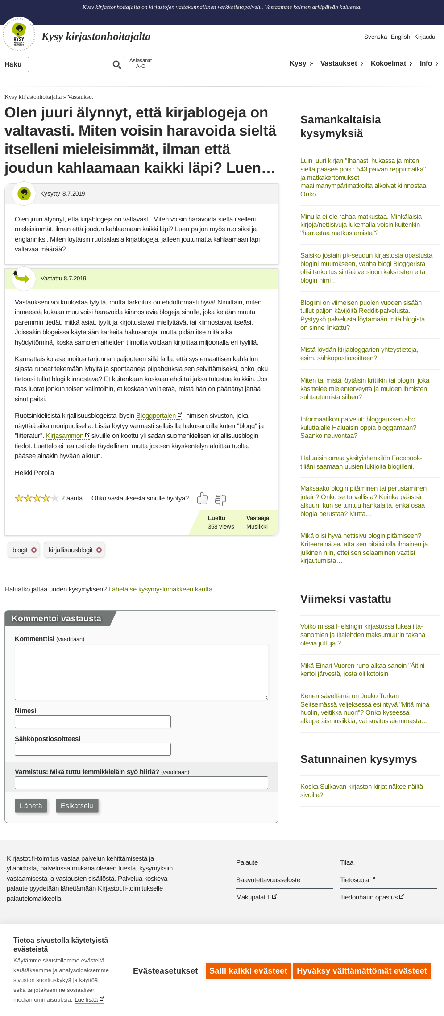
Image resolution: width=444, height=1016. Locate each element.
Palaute (247, 862)
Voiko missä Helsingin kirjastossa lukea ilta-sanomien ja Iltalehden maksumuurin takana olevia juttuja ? (362, 634)
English (400, 36)
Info (426, 63)
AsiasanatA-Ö (140, 63)
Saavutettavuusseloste (268, 879)
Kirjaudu (424, 36)
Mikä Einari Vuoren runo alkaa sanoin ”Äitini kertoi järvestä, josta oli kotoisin (362, 670)
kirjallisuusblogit (71, 550)
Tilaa (346, 862)
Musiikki (257, 526)
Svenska (375, 36)
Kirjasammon (64, 435)
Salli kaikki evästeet (246, 970)
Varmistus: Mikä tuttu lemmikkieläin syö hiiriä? (87, 771)
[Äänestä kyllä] (203, 498)
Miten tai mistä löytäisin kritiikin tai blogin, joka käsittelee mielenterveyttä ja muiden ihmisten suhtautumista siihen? (364, 388)
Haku (12, 64)
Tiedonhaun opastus (369, 897)
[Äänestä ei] (220, 500)
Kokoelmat (388, 63)
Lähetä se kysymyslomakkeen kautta (160, 589)
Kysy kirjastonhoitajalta (33, 96)
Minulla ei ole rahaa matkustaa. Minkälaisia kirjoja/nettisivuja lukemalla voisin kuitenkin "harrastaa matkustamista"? (361, 224)
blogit (20, 550)
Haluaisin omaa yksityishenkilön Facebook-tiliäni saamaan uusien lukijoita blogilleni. (361, 462)
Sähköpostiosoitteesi (47, 738)
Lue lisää (86, 999)
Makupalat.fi (253, 897)
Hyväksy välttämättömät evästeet (362, 970)
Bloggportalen (156, 415)
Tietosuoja (354, 879)
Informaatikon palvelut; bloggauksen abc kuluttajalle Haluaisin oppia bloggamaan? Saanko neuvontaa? (358, 427)
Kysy (298, 63)
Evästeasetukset (163, 970)
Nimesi (25, 710)
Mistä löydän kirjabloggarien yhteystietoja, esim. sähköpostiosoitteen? (359, 354)
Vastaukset (338, 63)
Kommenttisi (34, 638)
